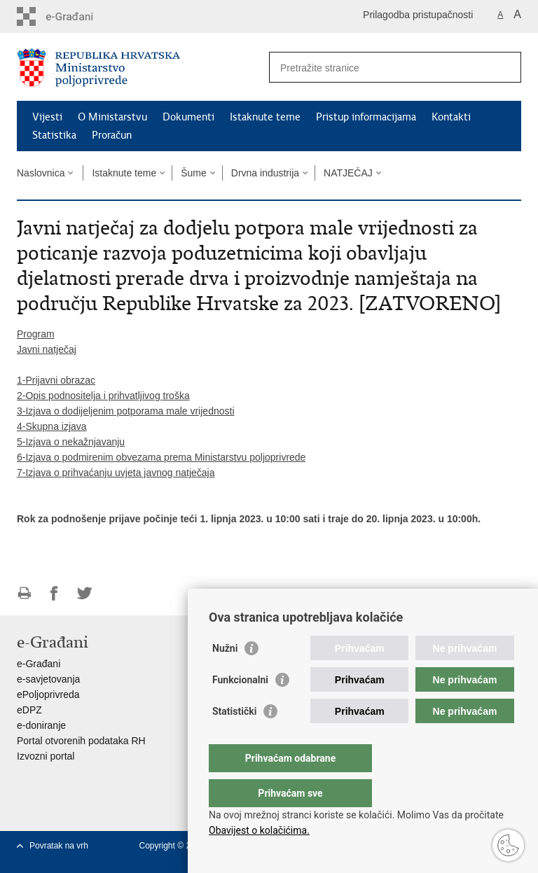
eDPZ (29, 709)
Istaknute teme (265, 117)
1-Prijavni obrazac (56, 380)
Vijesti (47, 117)
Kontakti (451, 117)
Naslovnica (40, 173)
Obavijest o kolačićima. (259, 830)
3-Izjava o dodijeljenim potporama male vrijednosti (126, 411)
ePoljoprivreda (48, 694)
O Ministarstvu (112, 117)
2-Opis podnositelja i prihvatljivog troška (103, 395)
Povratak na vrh (58, 846)
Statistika (54, 135)
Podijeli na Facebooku (54, 593)
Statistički (234, 739)
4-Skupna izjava (52, 426)
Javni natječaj (46, 349)
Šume (194, 173)
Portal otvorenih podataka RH (81, 740)
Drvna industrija (265, 173)
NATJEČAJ (348, 173)
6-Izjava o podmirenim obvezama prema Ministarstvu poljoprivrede (161, 457)
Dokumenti (188, 117)
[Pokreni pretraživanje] (505, 67)
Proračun (112, 135)
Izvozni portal (45, 756)
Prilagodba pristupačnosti (418, 14)
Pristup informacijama (366, 117)
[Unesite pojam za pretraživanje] (380, 67)
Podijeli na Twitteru (84, 593)
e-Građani (38, 663)
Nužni (224, 676)
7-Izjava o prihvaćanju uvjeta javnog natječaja (116, 472)
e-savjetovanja (48, 679)
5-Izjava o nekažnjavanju (71, 441)
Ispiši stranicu (24, 593)
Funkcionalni (240, 707)
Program (36, 334)
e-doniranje (41, 725)
